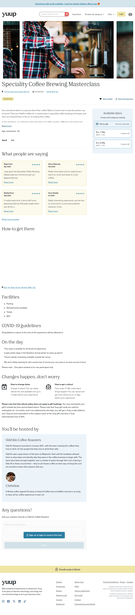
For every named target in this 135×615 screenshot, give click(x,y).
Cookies (130, 582)
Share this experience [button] (124, 99)
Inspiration (76, 14)
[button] (54, 14)
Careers (59, 599)
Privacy (122, 582)
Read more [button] (6, 125)
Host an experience (82, 590)
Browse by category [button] (94, 14)
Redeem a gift (61, 595)
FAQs (77, 586)
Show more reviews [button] (10, 219)
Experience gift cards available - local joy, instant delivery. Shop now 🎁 (67, 3)
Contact (78, 599)
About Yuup (79, 582)
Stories (59, 590)
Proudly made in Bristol (69, 569)
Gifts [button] (110, 14)
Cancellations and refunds (85, 604)
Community (60, 586)
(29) (56, 92)
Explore (59, 582)
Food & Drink (7, 99)
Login (121, 14)
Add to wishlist (106, 99)
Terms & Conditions (110, 582)
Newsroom (60, 604)
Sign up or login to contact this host (44, 534)
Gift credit (79, 595)
